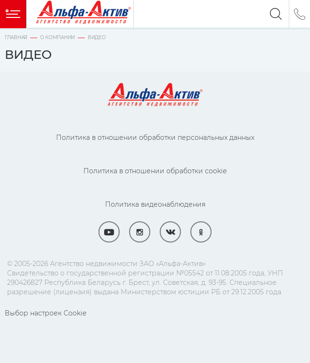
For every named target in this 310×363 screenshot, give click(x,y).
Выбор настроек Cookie (45, 313)
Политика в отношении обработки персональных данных (155, 137)
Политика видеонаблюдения (155, 204)
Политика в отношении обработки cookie (155, 171)
